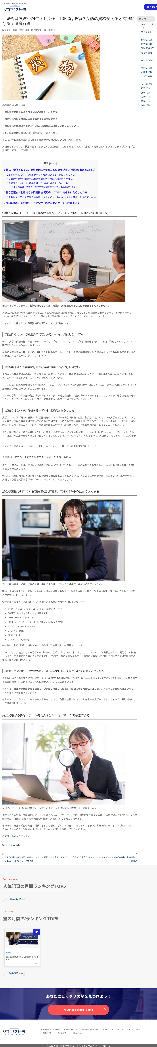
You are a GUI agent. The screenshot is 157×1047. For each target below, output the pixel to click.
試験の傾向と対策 (91, 1027)
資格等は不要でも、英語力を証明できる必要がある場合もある (43, 186)
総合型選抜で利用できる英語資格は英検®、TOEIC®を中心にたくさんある (45, 192)
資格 (18, 845)
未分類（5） (147, 84)
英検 (12, 845)
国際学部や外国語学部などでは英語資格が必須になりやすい (40, 178)
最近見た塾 (62, 1031)
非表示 (53, 163)
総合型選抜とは (72, 1027)
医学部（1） (147, 43)
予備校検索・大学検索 (51, 1027)
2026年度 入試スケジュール (130, 1027)
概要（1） (146, 88)
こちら (12, 836)
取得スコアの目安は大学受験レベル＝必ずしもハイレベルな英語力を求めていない (51, 197)
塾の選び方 (109, 1027)
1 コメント (50, 30)
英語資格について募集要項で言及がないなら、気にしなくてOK (41, 174)
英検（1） (146, 96)
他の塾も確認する (14, 971)
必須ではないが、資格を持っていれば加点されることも (37, 183)
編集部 (6, 30)
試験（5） (146, 105)
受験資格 (36, 30)
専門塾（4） (147, 67)
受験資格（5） (148, 48)
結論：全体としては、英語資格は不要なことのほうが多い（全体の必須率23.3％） (50, 169)
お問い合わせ (78, 1031)
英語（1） (146, 101)
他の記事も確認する (15, 898)
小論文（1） (147, 72)
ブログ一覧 (47, 1031)
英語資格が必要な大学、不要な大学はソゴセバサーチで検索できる (42, 203)
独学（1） (146, 92)
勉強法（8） (147, 39)
